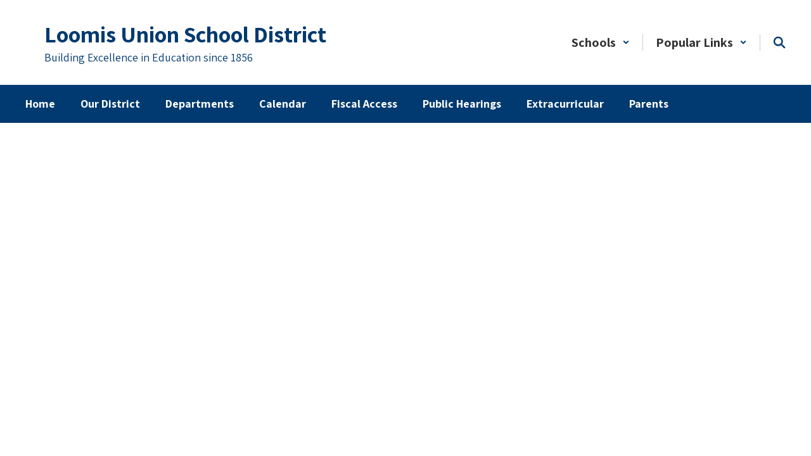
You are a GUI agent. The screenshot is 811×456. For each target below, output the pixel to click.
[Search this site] (779, 42)
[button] (601, 42)
